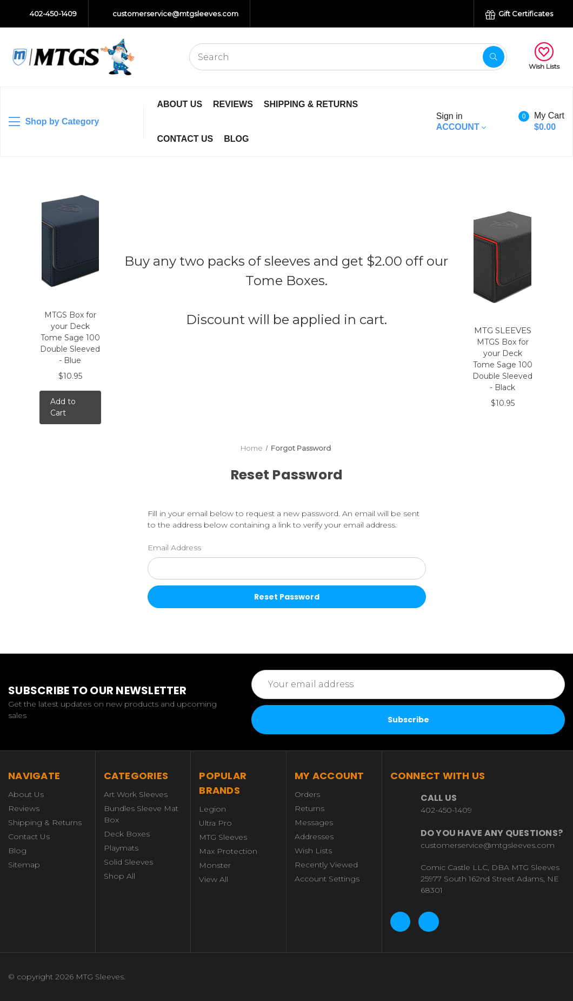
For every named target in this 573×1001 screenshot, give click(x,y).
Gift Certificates (519, 14)
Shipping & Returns (311, 104)
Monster (215, 865)
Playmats (121, 848)
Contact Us (185, 138)
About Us (180, 104)
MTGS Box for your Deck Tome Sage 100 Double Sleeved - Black (502, 364)
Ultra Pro (215, 823)
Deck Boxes (127, 834)
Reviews (233, 104)
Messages (314, 822)
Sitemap (24, 865)
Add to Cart (63, 407)
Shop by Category (54, 121)
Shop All (119, 876)
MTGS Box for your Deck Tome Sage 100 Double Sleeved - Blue (70, 337)
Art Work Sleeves (136, 794)
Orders (307, 794)
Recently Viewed (326, 865)
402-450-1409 (48, 14)
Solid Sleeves (128, 862)
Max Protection (228, 851)
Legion (212, 809)
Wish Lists (544, 56)
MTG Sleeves (223, 837)
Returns (309, 808)
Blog (236, 138)
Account (461, 122)
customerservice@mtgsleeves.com (170, 14)
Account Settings (327, 879)
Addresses (314, 836)
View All (213, 879)
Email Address (174, 547)
